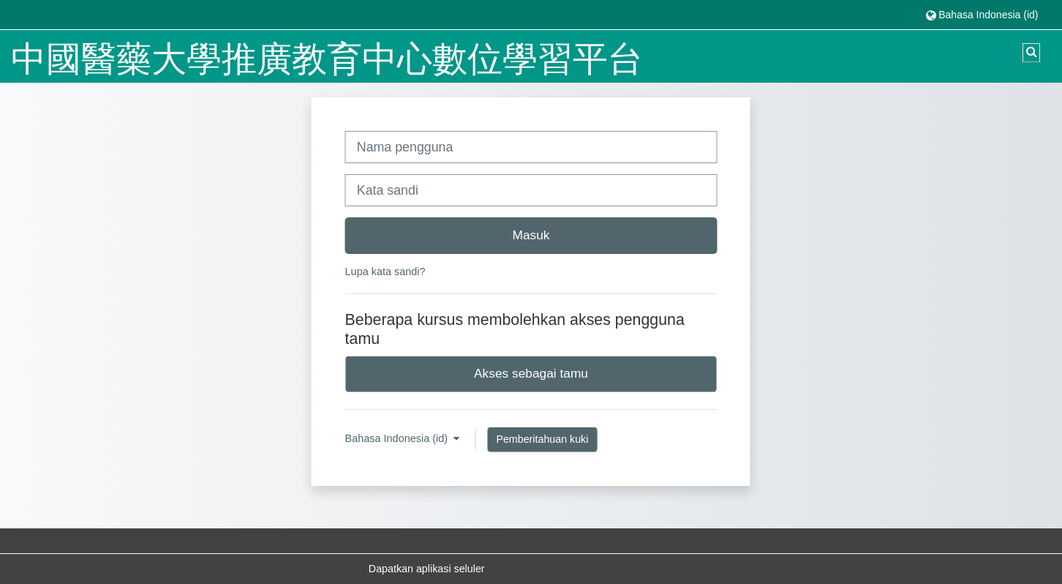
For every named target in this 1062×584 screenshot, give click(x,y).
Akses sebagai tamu (531, 373)
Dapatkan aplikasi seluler (427, 568)
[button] (981, 14)
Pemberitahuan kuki (542, 439)
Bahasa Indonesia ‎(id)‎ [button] (398, 438)
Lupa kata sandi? (385, 271)
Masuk (530, 235)
